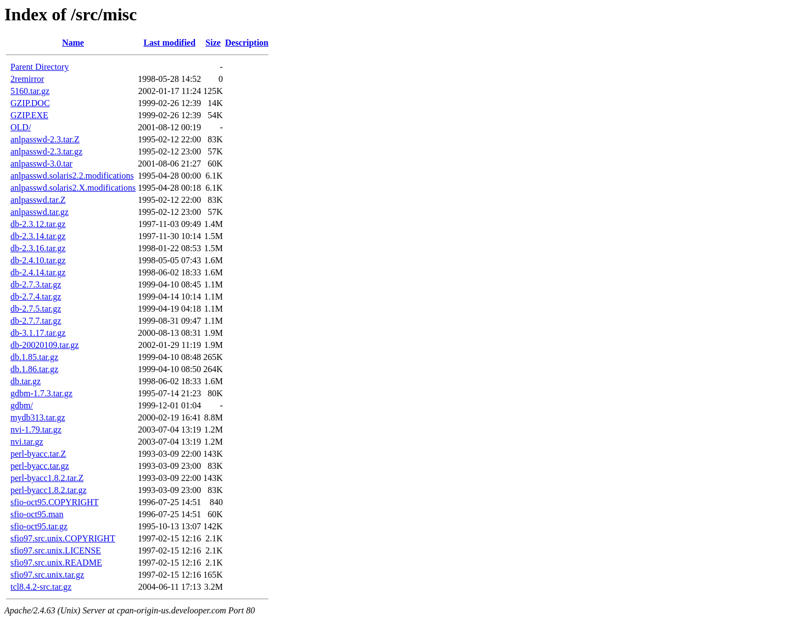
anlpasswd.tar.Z (37, 199)
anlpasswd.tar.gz (39, 212)
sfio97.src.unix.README (56, 562)
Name (73, 42)
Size (213, 42)
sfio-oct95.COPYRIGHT (54, 502)
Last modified (169, 42)
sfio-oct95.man (36, 514)
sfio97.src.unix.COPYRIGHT (62, 538)
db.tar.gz (25, 381)
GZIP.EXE (29, 115)
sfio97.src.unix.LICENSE (55, 550)
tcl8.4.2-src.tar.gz (40, 586)
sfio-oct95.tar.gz (39, 526)
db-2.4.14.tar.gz (37, 272)
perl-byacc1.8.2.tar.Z (46, 478)
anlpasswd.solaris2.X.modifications (73, 187)
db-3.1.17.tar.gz (37, 332)
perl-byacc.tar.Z (38, 453)
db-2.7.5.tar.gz (35, 308)
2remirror (27, 79)
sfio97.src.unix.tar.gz (47, 574)
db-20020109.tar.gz (44, 345)
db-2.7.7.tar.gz (35, 320)
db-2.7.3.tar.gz (35, 284)
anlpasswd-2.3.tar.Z (45, 139)
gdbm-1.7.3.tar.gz (41, 393)
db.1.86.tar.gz (34, 369)
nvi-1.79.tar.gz (36, 429)
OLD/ (20, 127)
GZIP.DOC (30, 103)
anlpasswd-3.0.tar (41, 163)
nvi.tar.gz (26, 441)
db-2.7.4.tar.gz (35, 296)
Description (247, 42)
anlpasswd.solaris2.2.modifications (71, 175)
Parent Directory (39, 66)
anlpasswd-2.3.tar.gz (46, 151)
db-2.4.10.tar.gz (37, 260)
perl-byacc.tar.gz (39, 465)
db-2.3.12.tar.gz (37, 224)
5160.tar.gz (29, 91)
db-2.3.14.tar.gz (37, 236)
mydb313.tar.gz (37, 417)
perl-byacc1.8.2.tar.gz (48, 490)
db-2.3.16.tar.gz (37, 248)
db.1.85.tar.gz (34, 357)
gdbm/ (21, 405)
